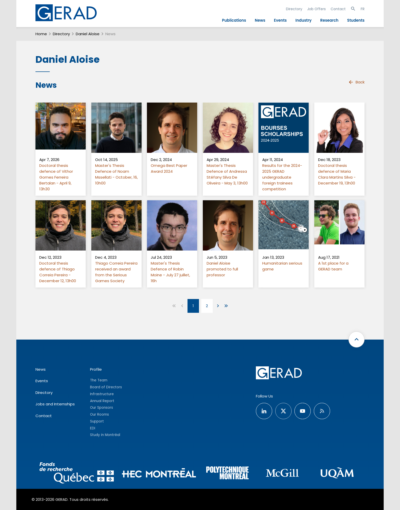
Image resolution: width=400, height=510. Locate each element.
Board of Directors (106, 387)
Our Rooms (99, 414)
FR (363, 8)
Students (356, 20)
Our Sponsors (101, 407)
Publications (234, 20)
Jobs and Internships (55, 404)
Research (329, 20)
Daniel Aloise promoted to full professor (222, 269)
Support (97, 421)
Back (356, 82)
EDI (92, 428)
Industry (303, 20)
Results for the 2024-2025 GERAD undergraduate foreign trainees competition (282, 177)
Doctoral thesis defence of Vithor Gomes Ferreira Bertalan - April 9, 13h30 (56, 177)
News (260, 20)
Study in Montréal (105, 434)
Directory (294, 8)
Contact (338, 8)
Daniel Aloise (87, 33)
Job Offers (316, 8)
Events (280, 20)
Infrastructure (102, 394)
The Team (98, 380)
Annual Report (102, 401)
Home (41, 33)
